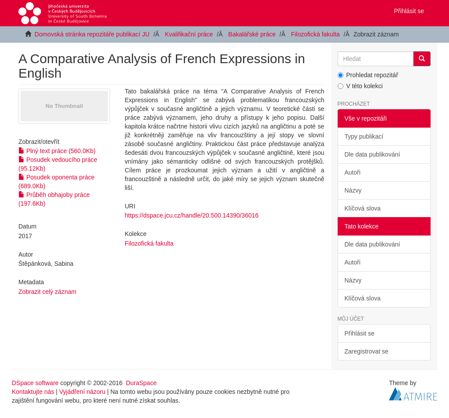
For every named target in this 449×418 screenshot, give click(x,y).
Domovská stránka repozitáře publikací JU (92, 34)
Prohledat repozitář (368, 75)
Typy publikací (364, 136)
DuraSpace (141, 382)
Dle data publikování (372, 154)
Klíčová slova (363, 208)
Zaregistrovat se (366, 351)
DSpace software (35, 382)
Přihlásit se (359, 333)
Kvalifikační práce (189, 34)
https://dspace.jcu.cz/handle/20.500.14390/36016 (192, 215)
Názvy (353, 190)
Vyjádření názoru (82, 391)
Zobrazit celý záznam (47, 291)
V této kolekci (360, 85)
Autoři (353, 172)
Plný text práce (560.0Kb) (57, 150)
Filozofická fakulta (315, 34)
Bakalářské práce (252, 34)
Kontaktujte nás (33, 391)
